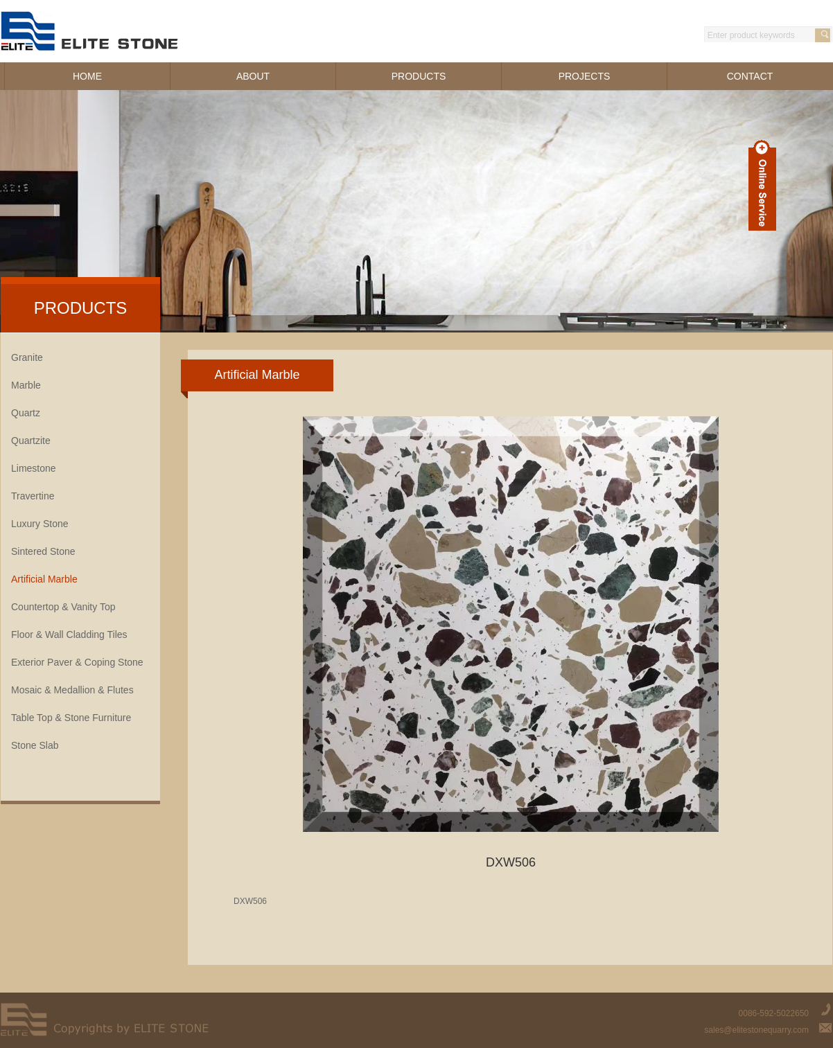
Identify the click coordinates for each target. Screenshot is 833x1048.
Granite (27, 357)
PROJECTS (585, 76)
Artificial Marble (44, 579)
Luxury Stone (40, 523)
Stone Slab (35, 745)
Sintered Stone (43, 551)
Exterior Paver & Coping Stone (77, 662)
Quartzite (31, 440)
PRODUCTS (419, 76)
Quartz (25, 412)
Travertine (33, 495)
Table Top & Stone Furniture (71, 717)
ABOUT (253, 76)
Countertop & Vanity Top (63, 606)
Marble (26, 385)
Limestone (33, 468)
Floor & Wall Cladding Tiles (69, 634)
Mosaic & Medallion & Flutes (72, 689)
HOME (87, 76)
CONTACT (750, 76)
